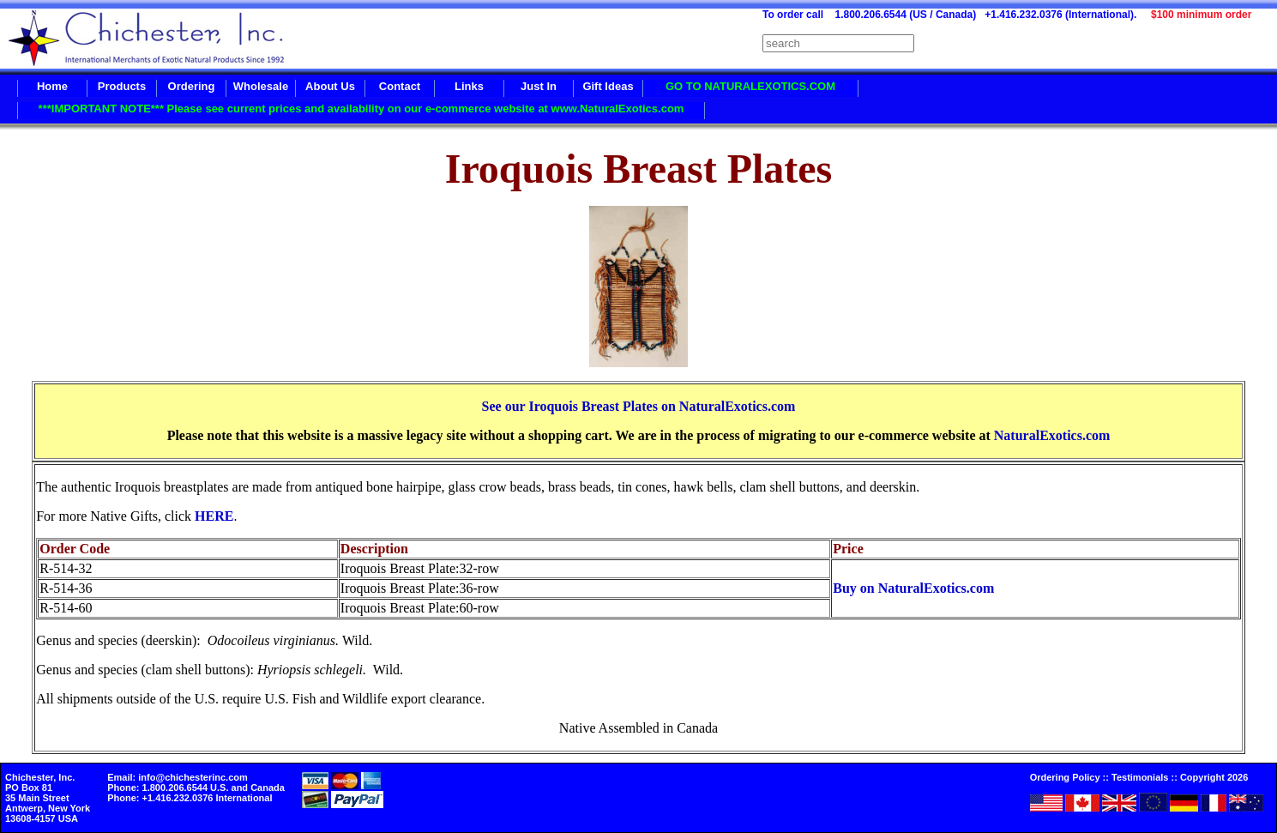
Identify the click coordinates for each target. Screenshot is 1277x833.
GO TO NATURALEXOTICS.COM (750, 86)
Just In (539, 86)
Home (52, 86)
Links (469, 86)
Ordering (191, 86)
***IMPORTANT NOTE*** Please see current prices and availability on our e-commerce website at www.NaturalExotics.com (361, 108)
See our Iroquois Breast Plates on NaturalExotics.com (639, 406)
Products (122, 86)
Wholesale (260, 86)
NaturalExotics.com (1052, 435)
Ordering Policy (1065, 777)
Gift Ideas (607, 86)
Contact (399, 86)
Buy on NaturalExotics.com (913, 588)
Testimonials (1139, 777)
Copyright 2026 (1214, 777)
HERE (214, 516)
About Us (330, 86)
